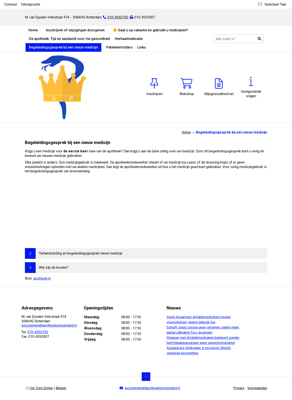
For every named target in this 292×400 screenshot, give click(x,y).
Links (141, 47)
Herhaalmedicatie (129, 39)
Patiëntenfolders (119, 47)
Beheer (61, 388)
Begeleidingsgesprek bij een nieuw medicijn (63, 47)
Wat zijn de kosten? (53, 267)
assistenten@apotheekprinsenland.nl (49, 325)
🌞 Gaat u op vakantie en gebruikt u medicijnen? (150, 30)
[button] (259, 39)
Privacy (238, 388)
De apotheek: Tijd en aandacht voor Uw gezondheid (69, 39)
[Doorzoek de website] (239, 39)
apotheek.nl (41, 278)
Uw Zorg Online (41, 388)
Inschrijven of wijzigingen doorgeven (75, 30)
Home (33, 30)
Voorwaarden (257, 388)
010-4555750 (37, 332)
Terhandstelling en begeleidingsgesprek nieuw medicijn (80, 253)
